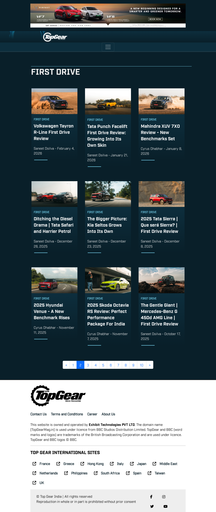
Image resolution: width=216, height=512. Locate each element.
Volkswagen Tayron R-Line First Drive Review (54, 132)
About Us (108, 414)
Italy (117, 463)
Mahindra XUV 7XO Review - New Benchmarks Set (160, 132)
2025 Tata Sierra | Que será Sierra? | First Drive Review (159, 225)
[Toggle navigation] (108, 46)
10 (141, 365)
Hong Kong (92, 463)
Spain (133, 473)
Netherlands (45, 473)
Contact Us (38, 414)
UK (38, 482)
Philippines (75, 473)
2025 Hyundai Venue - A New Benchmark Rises (52, 311)
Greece (65, 463)
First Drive (41, 119)
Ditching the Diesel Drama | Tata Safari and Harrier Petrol (53, 225)
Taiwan (156, 473)
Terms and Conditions (67, 414)
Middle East (165, 463)
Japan (138, 463)
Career (92, 414)
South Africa (107, 473)
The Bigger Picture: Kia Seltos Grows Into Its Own (107, 225)
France (41, 463)
